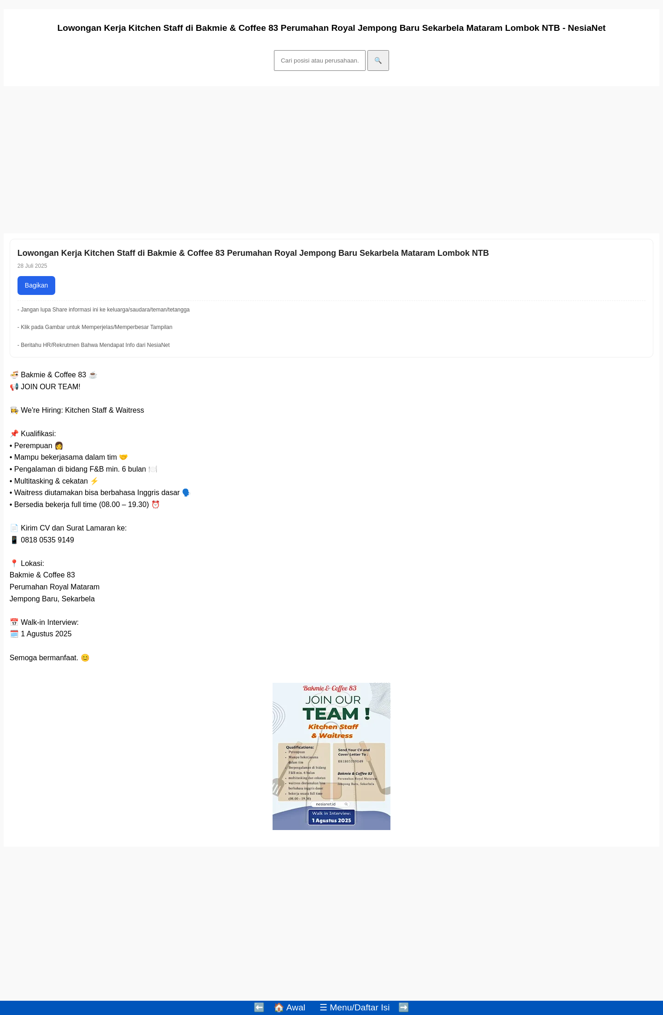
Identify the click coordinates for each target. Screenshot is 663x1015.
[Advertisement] (280, 159)
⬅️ (259, 1007)
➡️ (403, 1007)
